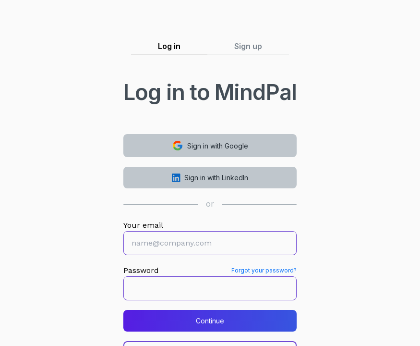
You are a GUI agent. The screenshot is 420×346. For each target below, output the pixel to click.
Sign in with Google (210, 145)
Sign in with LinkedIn (210, 178)
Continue (210, 321)
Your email (143, 225)
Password (141, 270)
